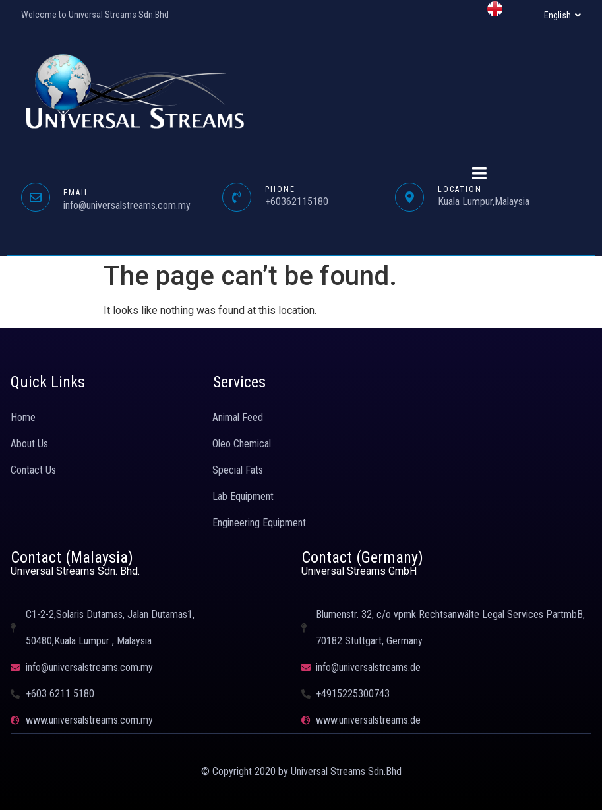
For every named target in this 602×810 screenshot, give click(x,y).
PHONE (280, 189)
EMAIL (76, 192)
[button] (562, 15)
